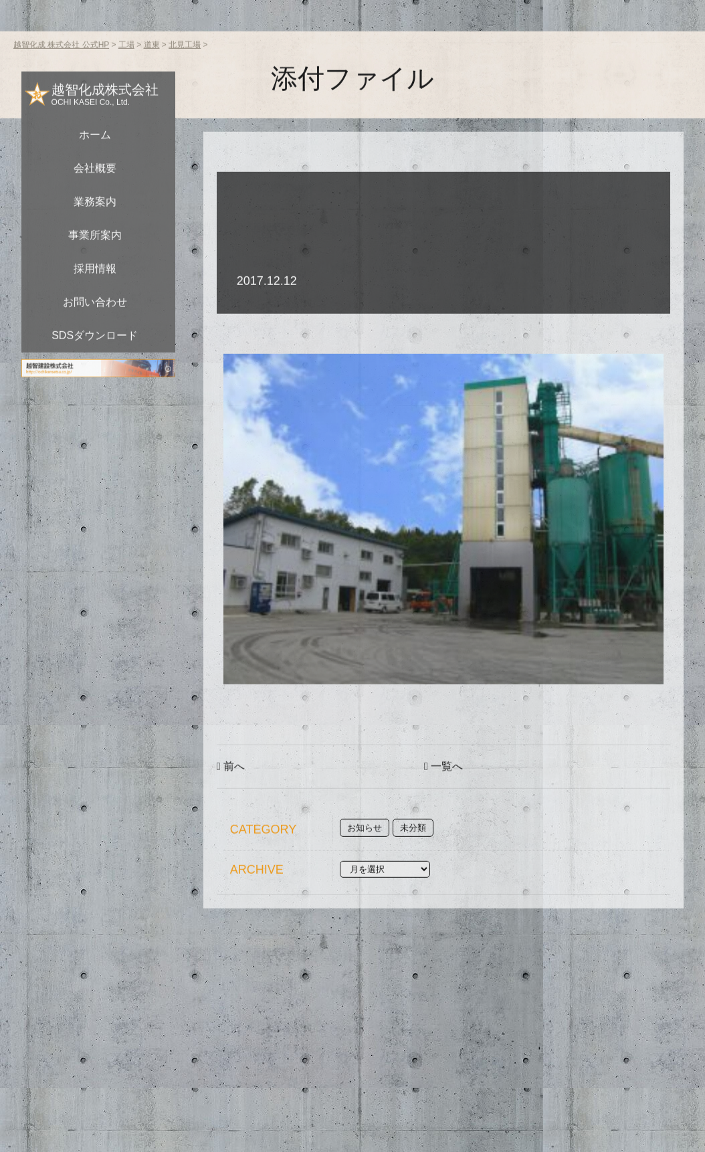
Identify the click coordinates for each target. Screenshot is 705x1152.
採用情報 (95, 289)
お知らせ (364, 849)
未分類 (413, 849)
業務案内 (95, 222)
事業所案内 (95, 256)
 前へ (231, 787)
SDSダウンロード (95, 356)
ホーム (95, 155)
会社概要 (95, 189)
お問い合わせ (95, 322)
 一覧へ (443, 787)
